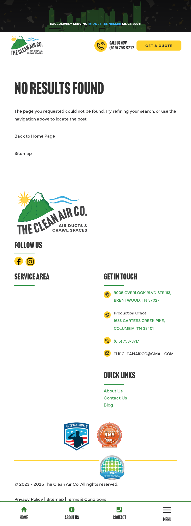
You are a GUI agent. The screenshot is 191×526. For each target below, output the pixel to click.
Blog (108, 404)
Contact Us (115, 397)
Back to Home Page (34, 136)
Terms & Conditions (86, 499)
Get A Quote (159, 45)
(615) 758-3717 (122, 47)
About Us (72, 517)
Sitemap (23, 153)
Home (24, 517)
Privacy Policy (28, 499)
